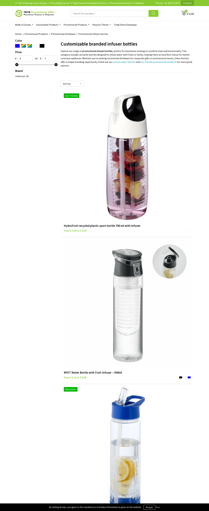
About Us (157, 427)
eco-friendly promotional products (158, 61)
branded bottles (101, 361)
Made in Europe (23, 24)
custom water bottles (124, 61)
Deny (158, 507)
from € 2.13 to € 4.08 (119, 145)
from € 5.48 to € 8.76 (75, 210)
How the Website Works (76, 436)
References (158, 436)
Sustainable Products (47, 24)
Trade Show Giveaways (125, 24)
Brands (112, 427)
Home (18, 33)
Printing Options (73, 441)
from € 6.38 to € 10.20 (76, 271)
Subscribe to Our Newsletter (123, 450)
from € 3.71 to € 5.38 (164, 145)
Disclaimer (113, 436)
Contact (187, 3)
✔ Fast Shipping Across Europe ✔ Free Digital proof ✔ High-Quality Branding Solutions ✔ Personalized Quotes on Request (79, 3)
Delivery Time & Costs (75, 432)
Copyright (113, 445)
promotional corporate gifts (148, 382)
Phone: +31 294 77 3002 (167, 3)
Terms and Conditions (119, 441)
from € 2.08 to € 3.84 (75, 149)
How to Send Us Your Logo (77, 450)
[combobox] (109, 13)
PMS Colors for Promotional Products (83, 445)
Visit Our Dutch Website (165, 441)
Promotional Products (75, 24)
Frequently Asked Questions (78, 427)
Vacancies (158, 432)
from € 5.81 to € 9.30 (119, 210)
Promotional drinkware (63, 33)
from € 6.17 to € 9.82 (164, 210)
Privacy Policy (115, 432)
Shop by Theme (100, 24)
